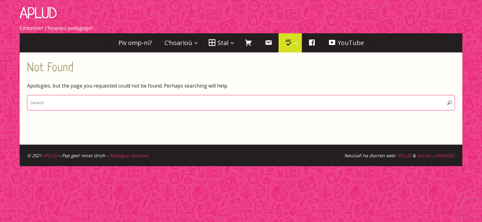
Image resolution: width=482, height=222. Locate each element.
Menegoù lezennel (129, 155)
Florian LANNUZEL (436, 155)
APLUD (38, 14)
